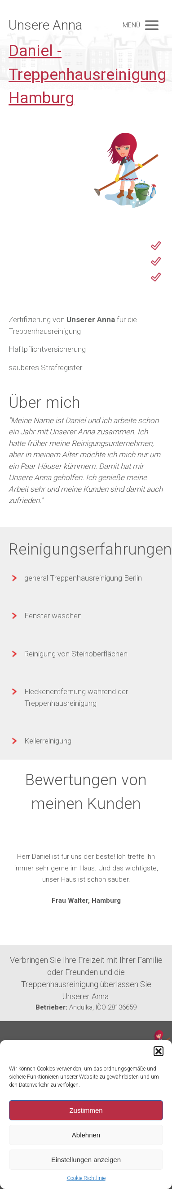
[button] (158, 1051)
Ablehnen (86, 1135)
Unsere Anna (45, 25)
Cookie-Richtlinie (86, 1178)
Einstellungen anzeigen (86, 1159)
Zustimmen (85, 1110)
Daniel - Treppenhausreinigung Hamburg (87, 74)
